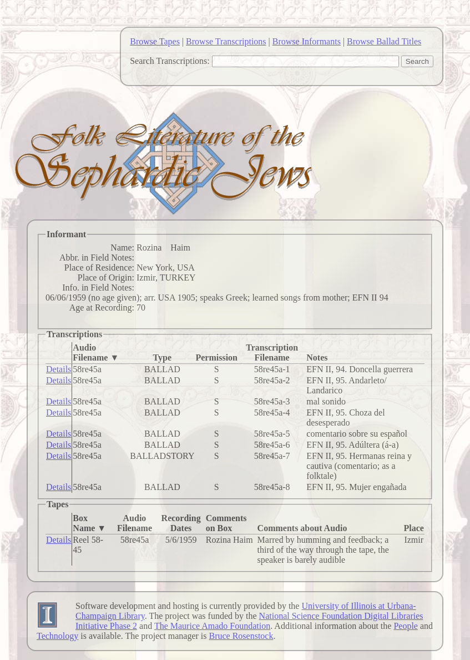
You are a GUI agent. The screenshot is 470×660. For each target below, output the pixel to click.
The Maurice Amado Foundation (212, 626)
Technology (57, 636)
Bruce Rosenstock (241, 636)
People (405, 626)
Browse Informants (306, 41)
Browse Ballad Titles (384, 41)
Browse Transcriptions (226, 41)
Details (58, 369)
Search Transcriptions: (170, 61)
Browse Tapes (155, 41)
